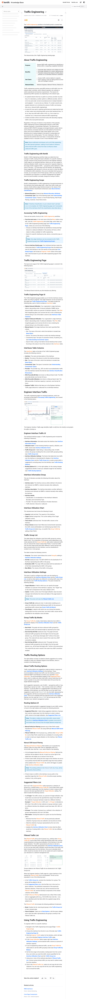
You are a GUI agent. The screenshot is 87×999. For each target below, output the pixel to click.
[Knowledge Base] (17, 2)
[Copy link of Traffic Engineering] (46, 12)
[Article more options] (62, 20)
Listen (61, 15)
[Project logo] (6, 2)
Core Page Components (30, 994)
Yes (44, 978)
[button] (78, 6)
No (52, 978)
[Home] (2, 6)
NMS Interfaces (28, 988)
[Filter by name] (11, 11)
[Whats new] (80, 2)
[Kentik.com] (75, 2)
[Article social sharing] (58, 20)
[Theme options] (84, 2)
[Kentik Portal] (66, 2)
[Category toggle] (22, 12)
